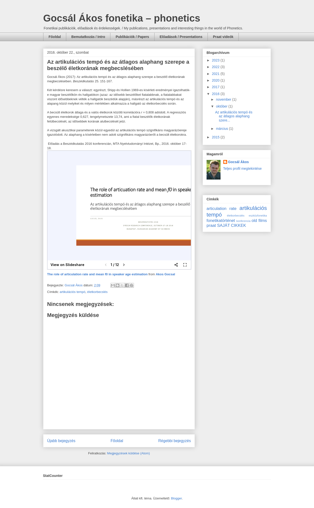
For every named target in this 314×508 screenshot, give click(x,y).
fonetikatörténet (221, 220)
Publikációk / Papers (132, 37)
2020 (216, 80)
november (224, 99)
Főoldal (55, 37)
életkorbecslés (97, 292)
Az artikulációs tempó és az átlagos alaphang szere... (233, 116)
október (222, 106)
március (222, 129)
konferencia (243, 220)
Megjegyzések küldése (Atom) (128, 453)
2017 (216, 87)
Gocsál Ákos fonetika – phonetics (121, 18)
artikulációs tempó (72, 292)
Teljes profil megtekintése (242, 168)
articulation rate (221, 208)
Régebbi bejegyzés (174, 441)
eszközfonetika (258, 215)
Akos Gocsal (165, 274)
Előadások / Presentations (181, 37)
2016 (216, 94)
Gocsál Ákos (238, 162)
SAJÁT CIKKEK (231, 225)
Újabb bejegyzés (61, 441)
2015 (216, 137)
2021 (216, 74)
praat (211, 225)
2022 (216, 67)
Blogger (176, 498)
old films (259, 220)
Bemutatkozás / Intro (88, 37)
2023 (216, 60)
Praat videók (223, 37)
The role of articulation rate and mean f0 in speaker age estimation (97, 274)
